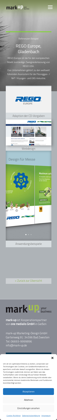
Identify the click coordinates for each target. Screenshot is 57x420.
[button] (52, 357)
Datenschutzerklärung (31, 415)
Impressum (46, 415)
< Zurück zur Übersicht (28, 280)
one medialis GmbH (23, 324)
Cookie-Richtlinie (14, 415)
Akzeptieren (28, 391)
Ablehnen (28, 400)
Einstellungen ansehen (28, 408)
